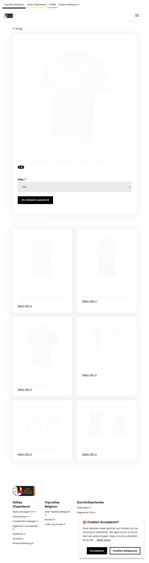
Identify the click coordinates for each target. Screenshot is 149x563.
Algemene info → (86, 512)
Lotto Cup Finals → (55, 524)
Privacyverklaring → (23, 543)
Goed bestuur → (21, 516)
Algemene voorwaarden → (25, 528)
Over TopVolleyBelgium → (57, 513)
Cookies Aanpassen (125, 550)
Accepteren (97, 550)
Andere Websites (69, 4)
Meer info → (25, 306)
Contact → (18, 538)
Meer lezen (104, 540)
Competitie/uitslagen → (25, 521)
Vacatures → (19, 533)
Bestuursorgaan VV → (24, 511)
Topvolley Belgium (14, 4)
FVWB (52, 4)
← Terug (17, 28)
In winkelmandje (35, 200)
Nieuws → (50, 519)
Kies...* (22, 179)
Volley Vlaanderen (37, 4)
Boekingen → (84, 507)
